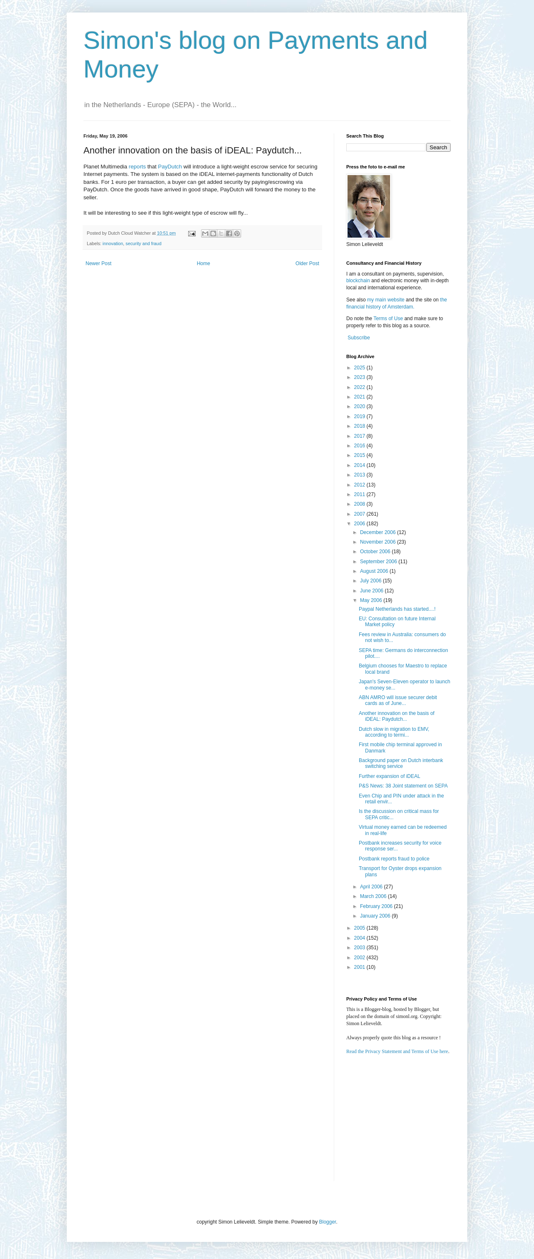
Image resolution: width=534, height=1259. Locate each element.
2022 (360, 387)
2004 (360, 938)
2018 (360, 426)
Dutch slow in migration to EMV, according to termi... (394, 732)
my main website (385, 300)
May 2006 (371, 600)
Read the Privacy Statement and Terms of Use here (397, 1051)
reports (137, 166)
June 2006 (372, 591)
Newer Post (98, 263)
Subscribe (359, 338)
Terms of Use (388, 318)
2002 (360, 958)
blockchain (358, 280)
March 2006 (374, 896)
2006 (360, 524)
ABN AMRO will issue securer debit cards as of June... (398, 700)
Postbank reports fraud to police (394, 859)
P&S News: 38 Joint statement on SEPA (403, 786)
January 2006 (376, 916)
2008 (360, 504)
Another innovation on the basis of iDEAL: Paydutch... (396, 716)
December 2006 (378, 532)
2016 (360, 446)
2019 (360, 416)
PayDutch (170, 166)
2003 (360, 948)
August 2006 (375, 571)
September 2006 (379, 561)
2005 (360, 928)
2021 (360, 397)
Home (203, 263)
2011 (360, 494)
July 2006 (371, 581)
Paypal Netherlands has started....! (397, 609)
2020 (360, 406)
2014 (360, 465)
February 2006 (377, 906)
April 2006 (372, 887)
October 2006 (376, 551)
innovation (113, 243)
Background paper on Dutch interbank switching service (401, 763)
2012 (360, 485)
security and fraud (143, 243)
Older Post (307, 263)
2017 (360, 436)
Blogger (327, 1222)
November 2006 (378, 542)
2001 (360, 967)
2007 (360, 514)
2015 (360, 455)
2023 (360, 377)
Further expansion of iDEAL (389, 776)
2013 (360, 475)
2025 (360, 368)
